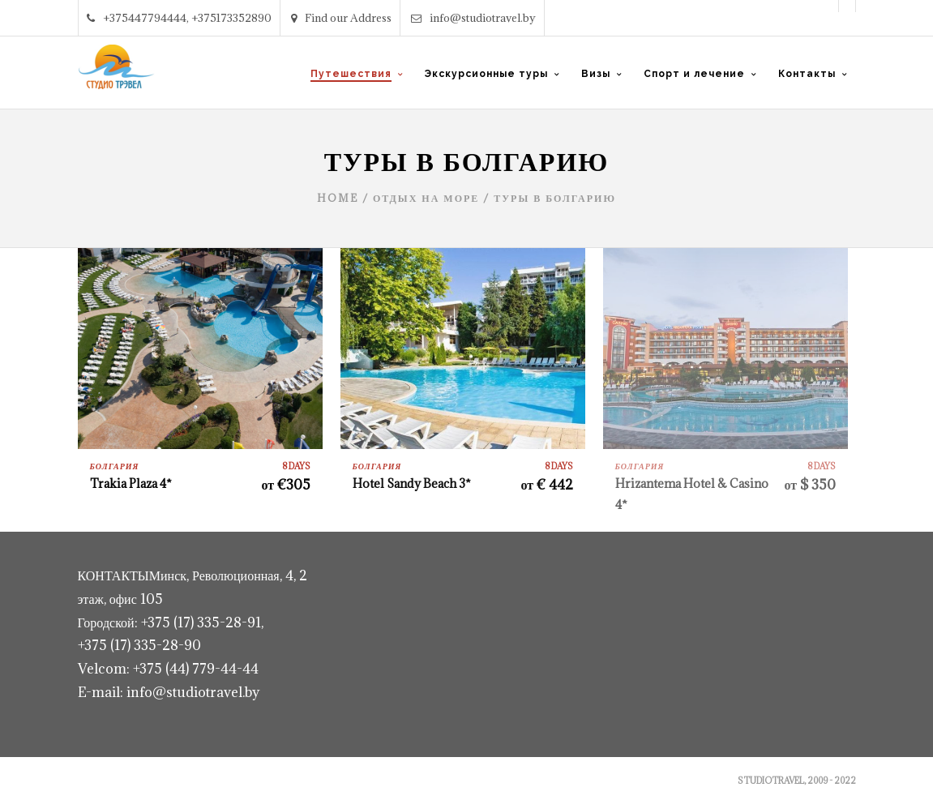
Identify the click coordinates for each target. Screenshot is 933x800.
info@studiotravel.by (473, 18)
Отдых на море (426, 197)
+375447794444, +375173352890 (179, 18)
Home (337, 197)
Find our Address (341, 18)
